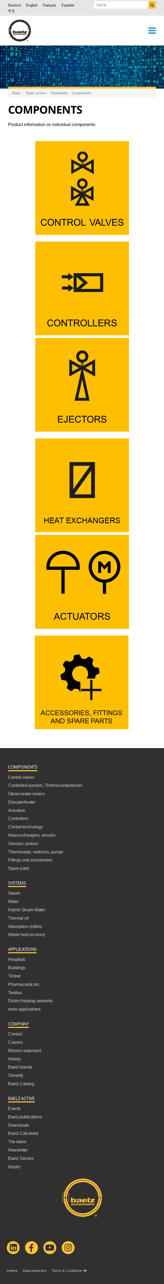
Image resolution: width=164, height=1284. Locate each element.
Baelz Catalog (21, 1083)
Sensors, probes (23, 843)
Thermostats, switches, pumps (35, 851)
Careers (15, 1042)
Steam (14, 893)
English (32, 5)
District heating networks (30, 1000)
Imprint (12, 1270)
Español (67, 5)
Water (13, 901)
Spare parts (18, 868)
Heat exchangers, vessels (31, 835)
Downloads (59, 93)
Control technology (25, 826)
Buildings (16, 967)
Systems (17, 883)
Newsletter (18, 1149)
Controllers (18, 818)
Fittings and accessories (30, 859)
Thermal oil (18, 918)
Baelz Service (21, 1158)
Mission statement (24, 1050)
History (14, 1058)
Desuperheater (22, 802)
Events (14, 1108)
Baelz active (36, 93)
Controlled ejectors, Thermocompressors (45, 785)
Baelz (16, 93)
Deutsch (14, 5)
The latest (17, 1141)
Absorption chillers (25, 926)
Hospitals (16, 959)
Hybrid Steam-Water (26, 909)
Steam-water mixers (26, 793)
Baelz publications (25, 1116)
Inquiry (14, 1166)
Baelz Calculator (23, 1133)
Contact (15, 1033)
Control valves (21, 777)
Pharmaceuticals (23, 984)
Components (81, 93)
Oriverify (15, 1075)
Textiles (15, 992)
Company (18, 1024)
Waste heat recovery (26, 934)
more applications (24, 1009)
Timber (14, 976)
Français (49, 5)
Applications (22, 949)
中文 (11, 11)
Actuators (16, 810)
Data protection (35, 1270)
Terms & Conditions (67, 1270)
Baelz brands (20, 1067)
